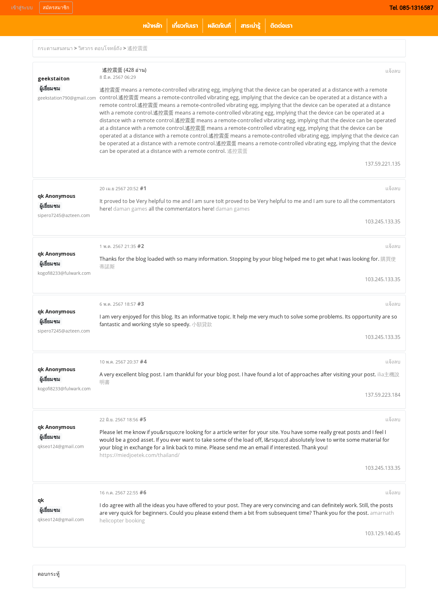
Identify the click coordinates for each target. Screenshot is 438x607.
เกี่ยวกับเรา (185, 25)
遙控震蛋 (137, 48)
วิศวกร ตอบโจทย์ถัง (100, 48)
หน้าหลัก (152, 25)
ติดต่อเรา (281, 25)
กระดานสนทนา (55, 48)
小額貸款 (202, 324)
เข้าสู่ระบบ (22, 8)
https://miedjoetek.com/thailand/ (140, 455)
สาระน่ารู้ (250, 25)
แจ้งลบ (392, 70)
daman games (130, 208)
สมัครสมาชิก (56, 8)
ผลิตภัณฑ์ (219, 25)
